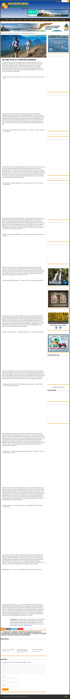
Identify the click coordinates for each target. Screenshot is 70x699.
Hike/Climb (7, 33)
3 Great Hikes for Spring (8, 649)
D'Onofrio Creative (24, 696)
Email (3, 680)
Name (3, 676)
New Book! (62, 19)
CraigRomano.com (27, 625)
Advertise (31, 19)
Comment (4, 664)
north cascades (27, 633)
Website (3, 684)
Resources (19, 19)
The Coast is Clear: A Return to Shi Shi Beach (22, 650)
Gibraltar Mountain (6, 633)
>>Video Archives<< (58, 387)
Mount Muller (14, 633)
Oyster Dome (35, 633)
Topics (7, 19)
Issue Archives (45, 19)
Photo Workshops (54, 19)
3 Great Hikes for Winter (37, 649)
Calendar (13, 19)
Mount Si (20, 633)
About (25, 19)
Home (3, 19)
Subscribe (37, 19)
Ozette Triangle (43, 633)
